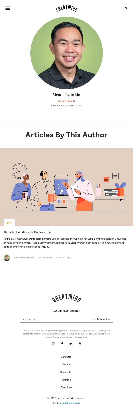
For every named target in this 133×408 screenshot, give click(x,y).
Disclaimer (66, 387)
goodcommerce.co (70, 402)
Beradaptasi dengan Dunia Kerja (28, 232)
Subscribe (102, 319)
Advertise (66, 379)
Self (9, 222)
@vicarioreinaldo (66, 100)
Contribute (65, 372)
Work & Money (64, 258)
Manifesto (66, 356)
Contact (66, 364)
